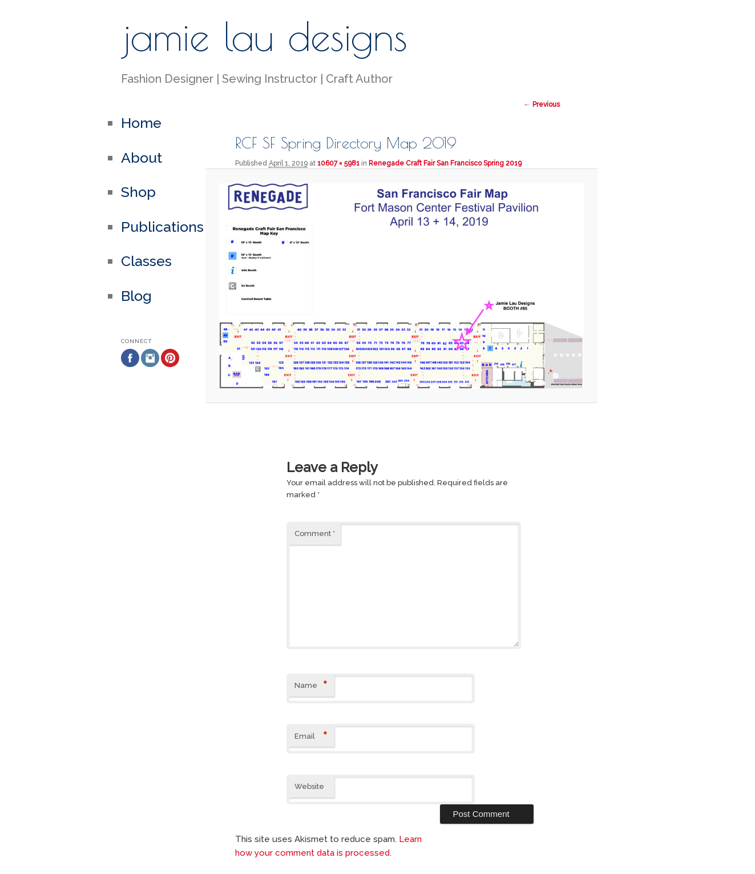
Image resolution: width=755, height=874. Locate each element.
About (141, 157)
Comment (314, 533)
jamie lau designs (264, 36)
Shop (138, 191)
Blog (136, 295)
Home (141, 122)
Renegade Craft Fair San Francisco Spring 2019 (445, 163)
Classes (146, 260)
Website (309, 786)
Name (310, 686)
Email (310, 736)
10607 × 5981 (338, 163)
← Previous (542, 104)
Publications (162, 226)
